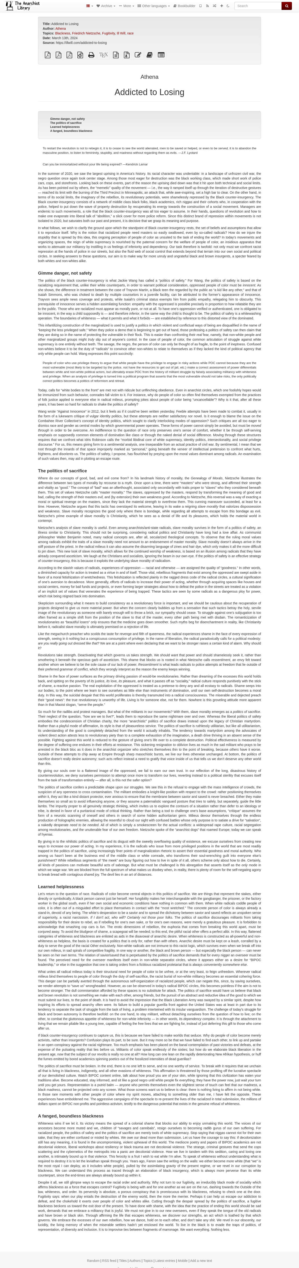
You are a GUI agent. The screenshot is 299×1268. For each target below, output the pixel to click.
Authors (135, 1261)
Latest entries (165, 1261)
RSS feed (109, 1261)
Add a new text (201, 1261)
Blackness (62, 33)
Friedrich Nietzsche (86, 33)
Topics (148, 1261)
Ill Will (121, 33)
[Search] (258, 6)
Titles (123, 1261)
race (130, 33)
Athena (60, 28)
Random (93, 1261)
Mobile (183, 1261)
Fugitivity (108, 33)
